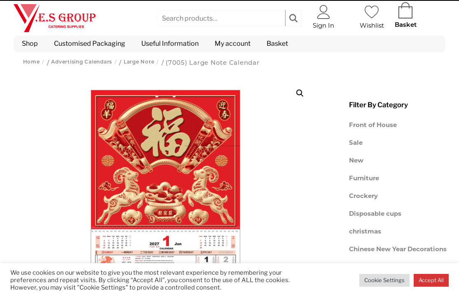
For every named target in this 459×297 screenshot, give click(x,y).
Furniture (364, 179)
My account (233, 43)
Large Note (139, 62)
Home (31, 62)
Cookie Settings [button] (384, 280)
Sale (356, 143)
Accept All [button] (431, 280)
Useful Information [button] (170, 43)
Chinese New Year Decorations (398, 250)
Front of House (373, 126)
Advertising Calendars (81, 62)
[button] (300, 93)
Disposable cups (375, 214)
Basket (277, 43)
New (356, 161)
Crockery (363, 196)
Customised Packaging (89, 43)
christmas (365, 232)
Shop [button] (30, 43)
